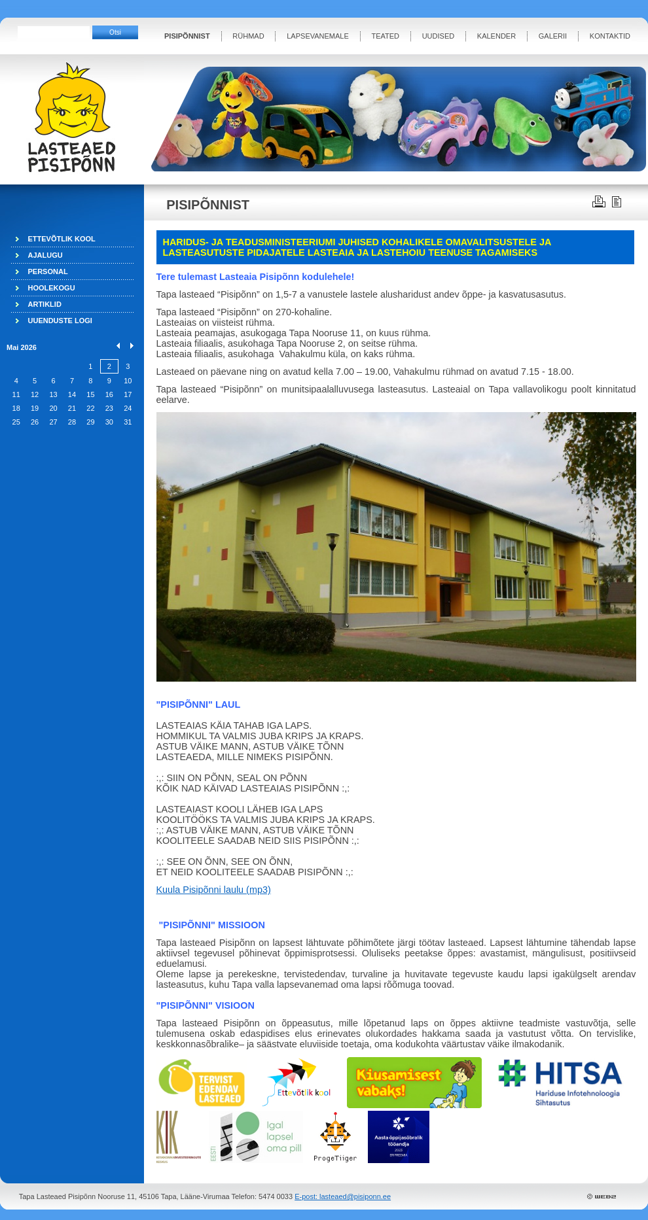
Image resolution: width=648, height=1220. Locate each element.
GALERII (553, 36)
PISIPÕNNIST (187, 36)
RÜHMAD (248, 36)
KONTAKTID (610, 36)
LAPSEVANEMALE (318, 36)
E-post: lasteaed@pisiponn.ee (343, 1196)
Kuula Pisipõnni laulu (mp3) (213, 889)
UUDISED (438, 36)
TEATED (385, 36)
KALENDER (496, 36)
